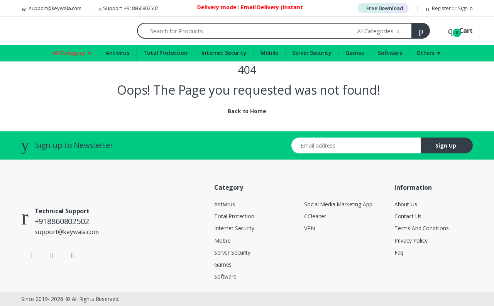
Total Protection (165, 52)
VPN (309, 228)
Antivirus (117, 52)
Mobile (269, 52)
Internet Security (224, 52)
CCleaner (315, 216)
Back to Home (247, 111)
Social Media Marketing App (338, 204)
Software (225, 276)
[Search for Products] (247, 31)
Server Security (312, 52)
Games (223, 264)
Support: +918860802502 (128, 8)
